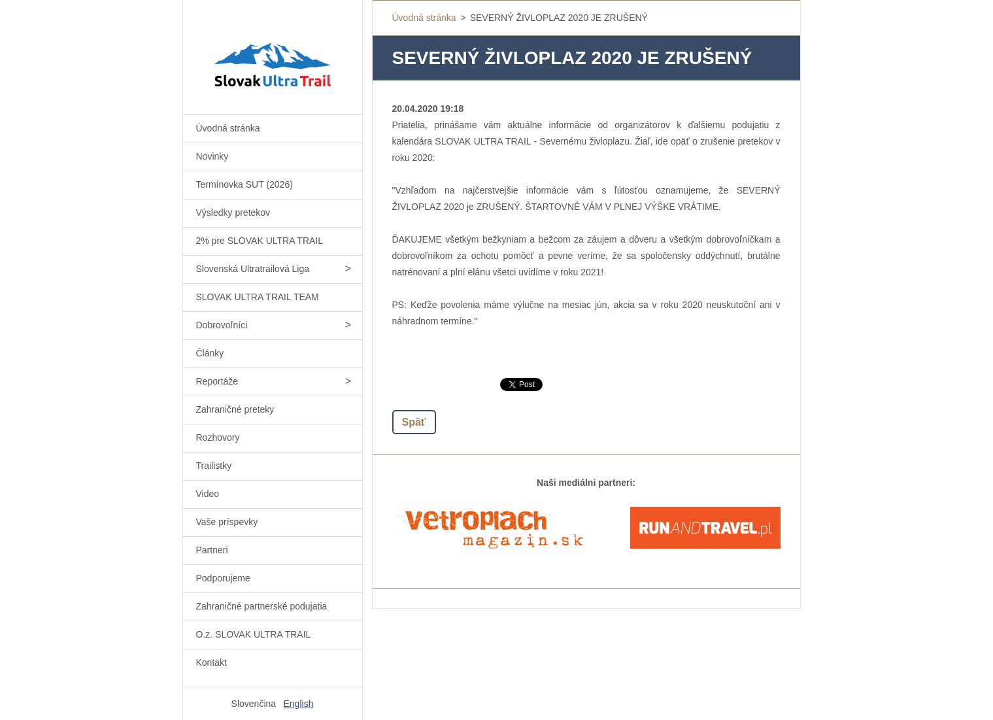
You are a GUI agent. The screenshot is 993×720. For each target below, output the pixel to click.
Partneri (212, 550)
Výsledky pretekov (233, 212)
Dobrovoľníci (222, 325)
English (299, 703)
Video (208, 494)
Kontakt (211, 662)
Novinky (212, 156)
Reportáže (217, 381)
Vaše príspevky (227, 522)
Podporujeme (223, 578)
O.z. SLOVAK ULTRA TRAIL (253, 634)
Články (210, 353)
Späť (414, 422)
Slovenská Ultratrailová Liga (253, 269)
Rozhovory (218, 437)
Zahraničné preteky (235, 409)
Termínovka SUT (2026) (244, 184)
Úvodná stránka (228, 128)
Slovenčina (254, 703)
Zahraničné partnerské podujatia (262, 606)
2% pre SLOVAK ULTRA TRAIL (260, 240)
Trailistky (214, 465)
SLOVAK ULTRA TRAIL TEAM (257, 297)
